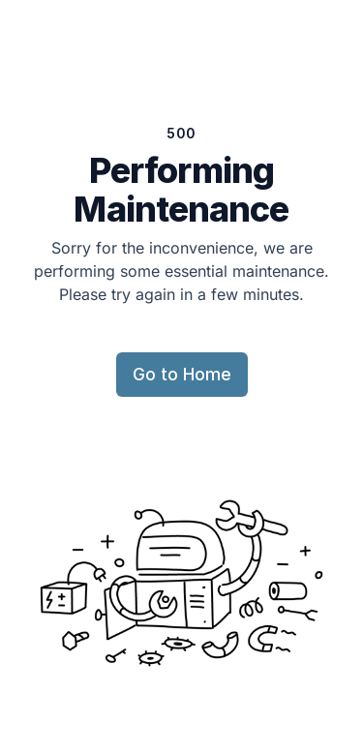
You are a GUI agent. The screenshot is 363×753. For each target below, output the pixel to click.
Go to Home (182, 374)
